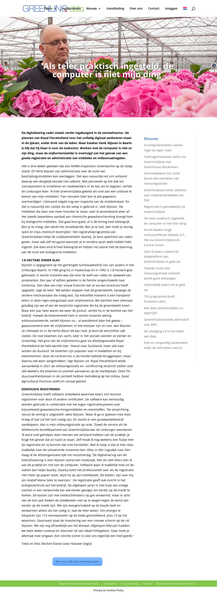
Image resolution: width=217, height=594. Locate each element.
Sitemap (147, 583)
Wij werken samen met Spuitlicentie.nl (175, 583)
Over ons (136, 8)
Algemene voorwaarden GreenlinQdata (79, 583)
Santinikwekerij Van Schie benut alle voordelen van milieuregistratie (162, 178)
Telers (48, 8)
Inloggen (171, 8)
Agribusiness (71, 8)
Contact (154, 8)
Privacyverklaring (130, 583)
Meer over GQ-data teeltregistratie (77, 561)
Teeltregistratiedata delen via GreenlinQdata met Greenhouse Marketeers (165, 162)
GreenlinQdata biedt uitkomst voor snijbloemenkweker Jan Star (165, 195)
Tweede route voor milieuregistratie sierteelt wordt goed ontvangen (162, 273)
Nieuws (91, 8)
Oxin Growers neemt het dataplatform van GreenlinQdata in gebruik (162, 257)
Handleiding (115, 8)
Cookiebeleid (110, 583)
